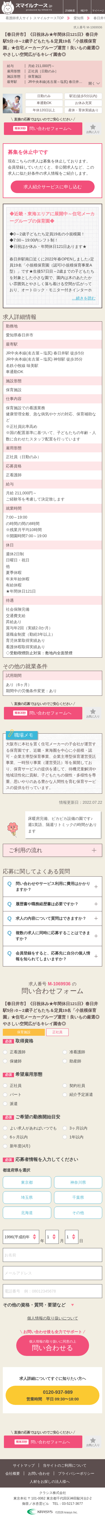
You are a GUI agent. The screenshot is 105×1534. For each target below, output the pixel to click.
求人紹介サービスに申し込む (53, 186)
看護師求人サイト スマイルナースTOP (35, 18)
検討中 (84, 7)
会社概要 (12, 1473)
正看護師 (17, 1052)
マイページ (98, 10)
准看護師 (77, 1052)
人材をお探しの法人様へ (50, 1481)
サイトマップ (24, 1465)
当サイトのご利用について (65, 1465)
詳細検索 (70, 10)
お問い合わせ (39, 1473)
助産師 (75, 1061)
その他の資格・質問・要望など (34, 1305)
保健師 (16, 1061)
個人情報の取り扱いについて (52, 1318)
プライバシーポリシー (76, 1473)
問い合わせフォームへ (42, 128)
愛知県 (79, 18)
